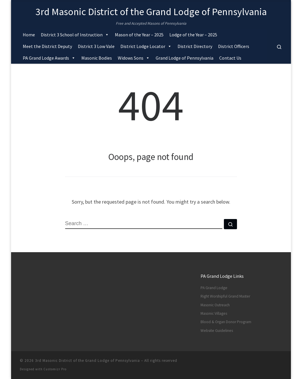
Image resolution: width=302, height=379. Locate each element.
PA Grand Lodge (214, 287)
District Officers (233, 46)
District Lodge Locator (146, 46)
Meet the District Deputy (47, 46)
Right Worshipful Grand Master (225, 296)
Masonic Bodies (96, 58)
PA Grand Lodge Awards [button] (49, 58)
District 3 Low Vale (96, 46)
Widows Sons (134, 58)
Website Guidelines (217, 330)
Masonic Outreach (215, 305)
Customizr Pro (54, 369)
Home (29, 35)
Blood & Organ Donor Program (226, 321)
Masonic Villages (214, 313)
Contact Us (230, 58)
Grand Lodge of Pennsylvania (184, 58)
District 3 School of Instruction (75, 34)
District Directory (195, 46)
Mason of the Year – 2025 (139, 35)
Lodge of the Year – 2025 (193, 35)
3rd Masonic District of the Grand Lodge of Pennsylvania (87, 360)
